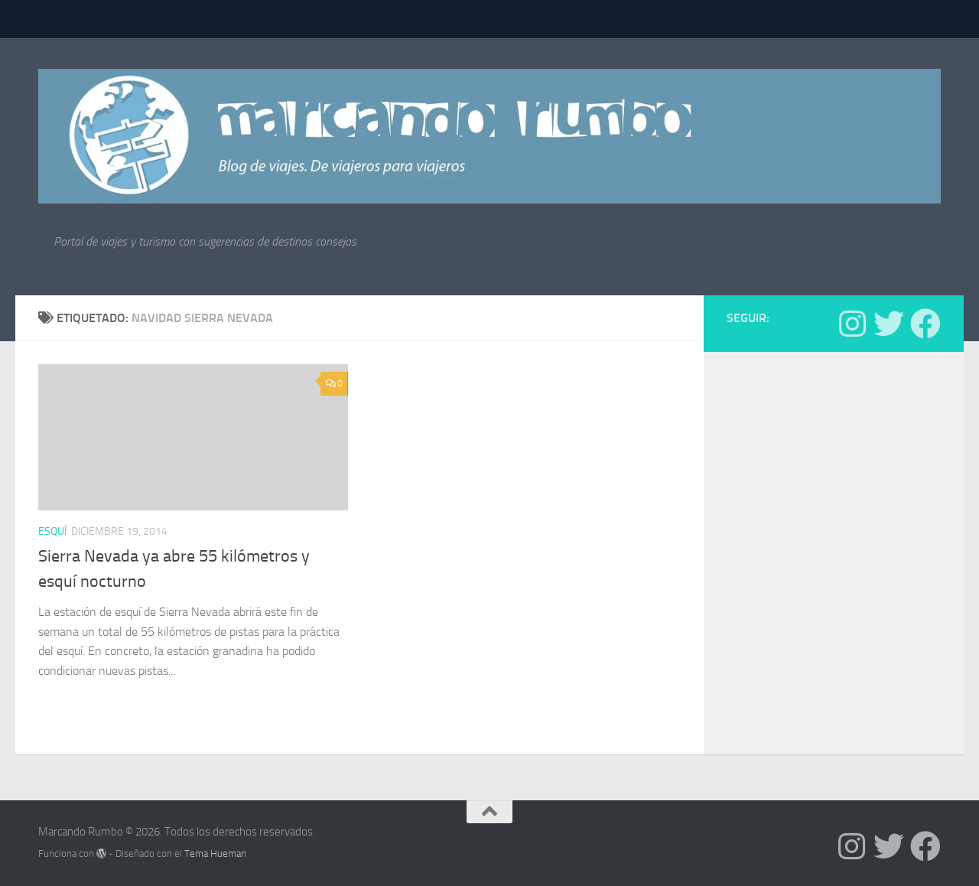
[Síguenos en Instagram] (852, 323)
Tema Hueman (215, 853)
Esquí (52, 531)
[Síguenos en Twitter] (888, 323)
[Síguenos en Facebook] (925, 323)
